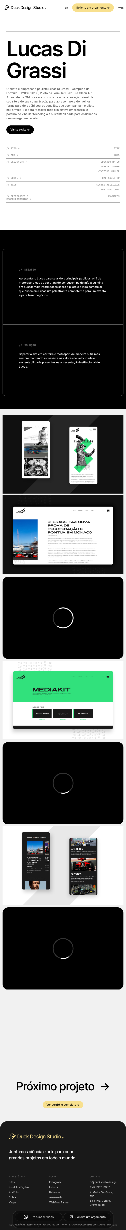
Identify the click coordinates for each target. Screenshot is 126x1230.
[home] (24, 7)
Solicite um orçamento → (93, 7)
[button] (66, 8)
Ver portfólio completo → (63, 1104)
